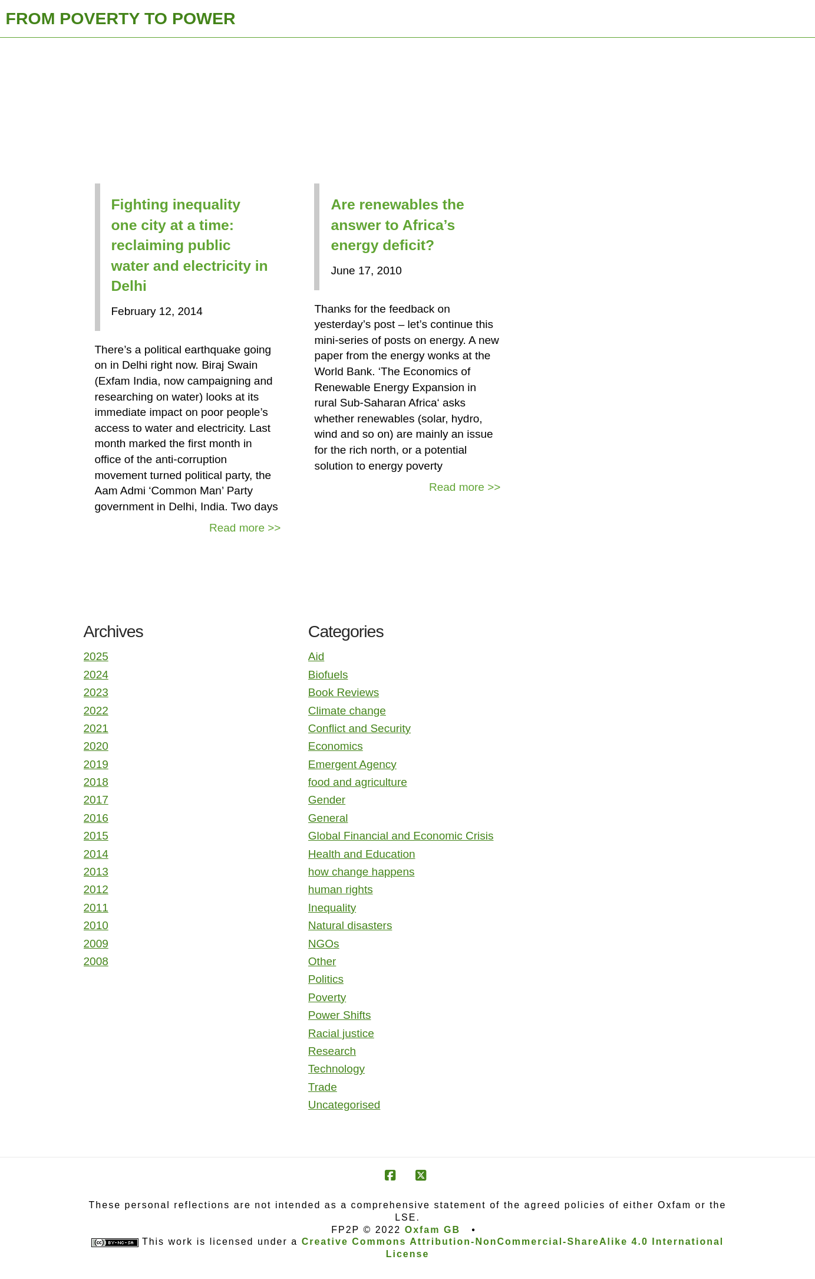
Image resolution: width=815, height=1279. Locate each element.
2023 (96, 692)
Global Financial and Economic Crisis (401, 835)
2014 (96, 854)
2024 (96, 674)
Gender (326, 799)
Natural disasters (350, 925)
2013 (96, 871)
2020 (96, 746)
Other (322, 961)
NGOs (323, 943)
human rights (340, 889)
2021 (96, 728)
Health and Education (361, 854)
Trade (322, 1087)
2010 (96, 925)
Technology (336, 1068)
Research (332, 1051)
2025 (96, 656)
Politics (326, 979)
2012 (96, 889)
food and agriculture (357, 782)
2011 (96, 907)
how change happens (361, 871)
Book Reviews (343, 692)
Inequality (332, 907)
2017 (96, 799)
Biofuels (328, 674)
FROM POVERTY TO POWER (121, 18)
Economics (335, 746)
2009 (96, 943)
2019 (96, 764)
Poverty (327, 997)
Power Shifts (339, 1015)
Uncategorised (344, 1104)
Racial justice (341, 1033)
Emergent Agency (352, 764)
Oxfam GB (432, 1230)
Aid (316, 656)
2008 (96, 961)
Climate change (347, 710)
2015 (96, 835)
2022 (96, 710)
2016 (96, 818)
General (328, 818)
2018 (96, 782)
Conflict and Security (359, 728)
